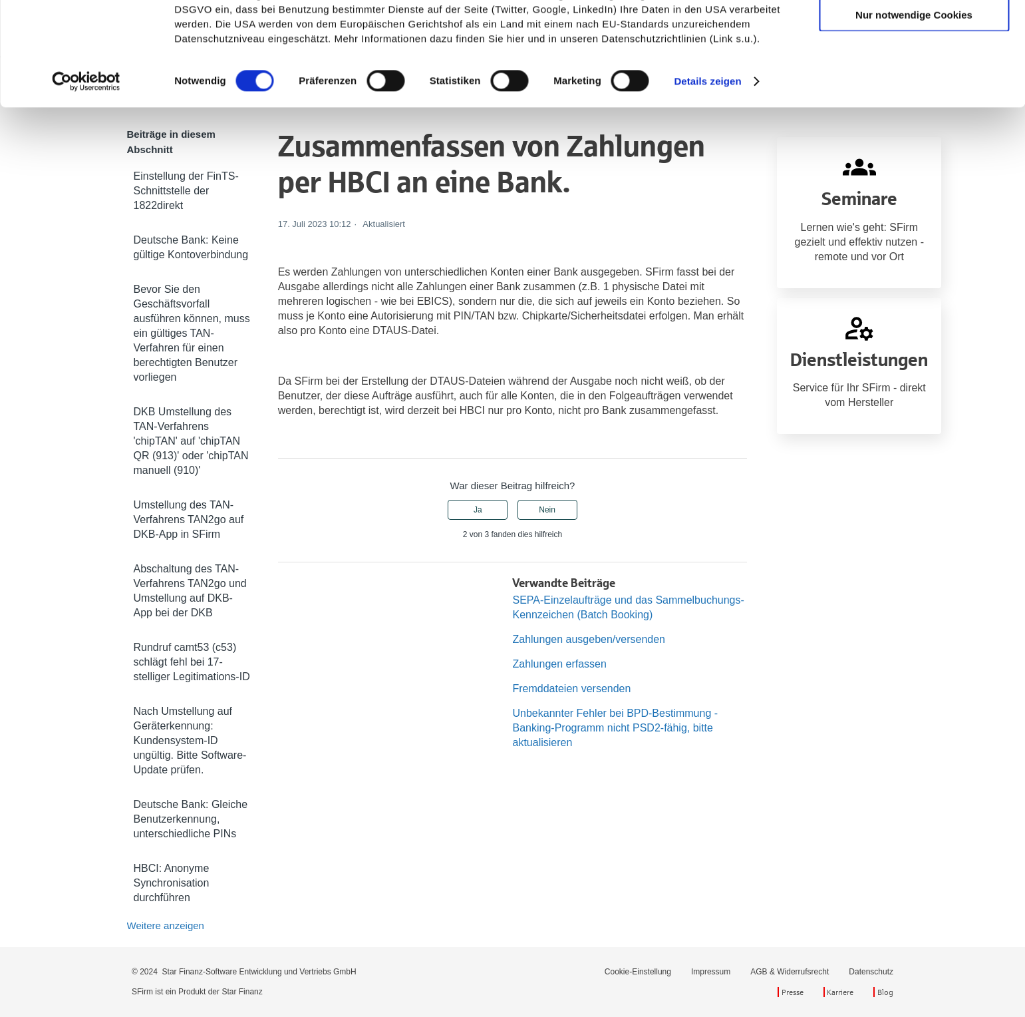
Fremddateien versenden (571, 688)
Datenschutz (871, 971)
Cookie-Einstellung (638, 971)
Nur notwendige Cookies (913, 111)
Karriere (840, 992)
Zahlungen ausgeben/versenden (588, 639)
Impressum (710, 971)
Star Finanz (241, 991)
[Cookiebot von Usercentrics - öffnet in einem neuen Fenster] (86, 178)
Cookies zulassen (914, 33)
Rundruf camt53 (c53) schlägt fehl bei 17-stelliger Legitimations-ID (192, 662)
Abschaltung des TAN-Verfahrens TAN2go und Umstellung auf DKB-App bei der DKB (190, 590)
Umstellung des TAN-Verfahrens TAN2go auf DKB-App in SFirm (189, 519)
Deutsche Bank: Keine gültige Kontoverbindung (191, 247)
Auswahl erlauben (913, 72)
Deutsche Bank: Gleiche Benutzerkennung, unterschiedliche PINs (191, 819)
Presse (793, 992)
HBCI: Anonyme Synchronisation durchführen (172, 883)
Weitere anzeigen (165, 925)
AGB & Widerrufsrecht (789, 971)
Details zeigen (707, 178)
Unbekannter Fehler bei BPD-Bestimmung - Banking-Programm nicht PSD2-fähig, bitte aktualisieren (615, 728)
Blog (885, 992)
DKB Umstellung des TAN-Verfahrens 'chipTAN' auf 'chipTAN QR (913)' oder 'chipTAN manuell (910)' (191, 441)
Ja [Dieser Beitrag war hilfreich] (478, 509)
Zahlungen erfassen (559, 664)
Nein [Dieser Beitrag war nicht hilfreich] (547, 509)
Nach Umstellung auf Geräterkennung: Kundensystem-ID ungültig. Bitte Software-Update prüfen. (190, 740)
